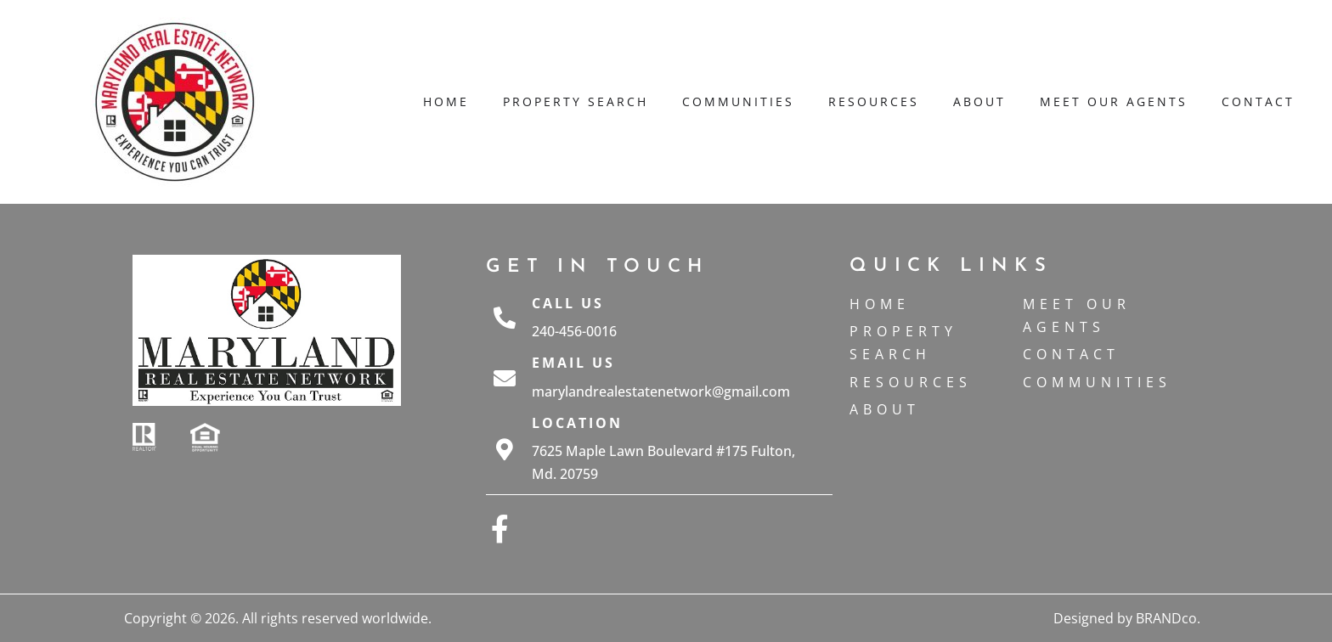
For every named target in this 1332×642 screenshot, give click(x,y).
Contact (1258, 101)
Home (446, 101)
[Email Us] (504, 378)
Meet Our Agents (1114, 101)
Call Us (568, 303)
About (979, 101)
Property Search (575, 101)
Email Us (573, 362)
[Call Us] (504, 317)
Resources (873, 101)
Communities (738, 101)
